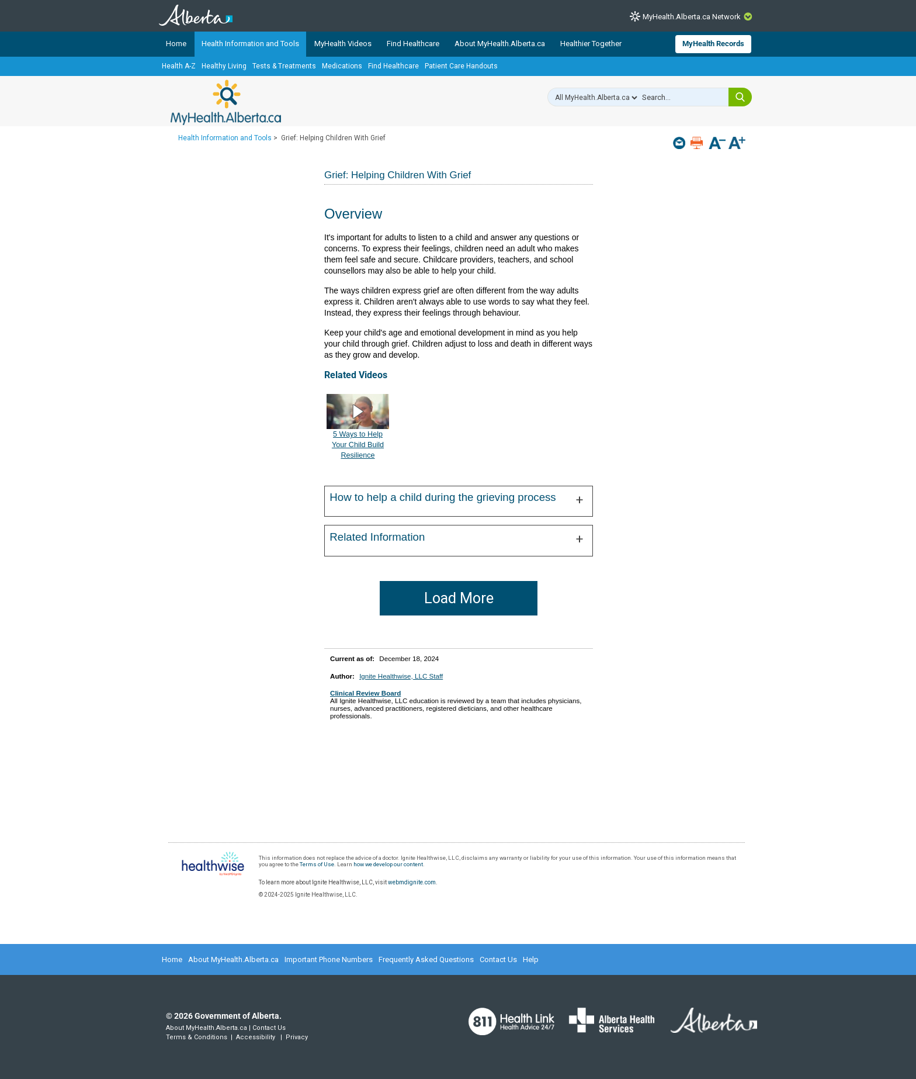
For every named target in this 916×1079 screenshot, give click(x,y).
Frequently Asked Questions (426, 959)
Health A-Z (179, 66)
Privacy (297, 1037)
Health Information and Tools (250, 43)
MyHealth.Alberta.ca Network (692, 16)
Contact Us (498, 959)
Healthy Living (224, 66)
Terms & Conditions (196, 1037)
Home (176, 43)
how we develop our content (388, 864)
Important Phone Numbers (328, 959)
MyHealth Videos (343, 43)
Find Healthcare (413, 43)
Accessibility (255, 1037)
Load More (459, 598)
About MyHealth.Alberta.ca (499, 43)
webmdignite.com (412, 882)
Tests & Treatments (284, 66)
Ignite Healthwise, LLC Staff (401, 676)
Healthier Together (591, 43)
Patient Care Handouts (461, 66)
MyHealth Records (713, 43)
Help (531, 959)
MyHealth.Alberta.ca (226, 102)
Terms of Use (317, 864)
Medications (342, 66)
